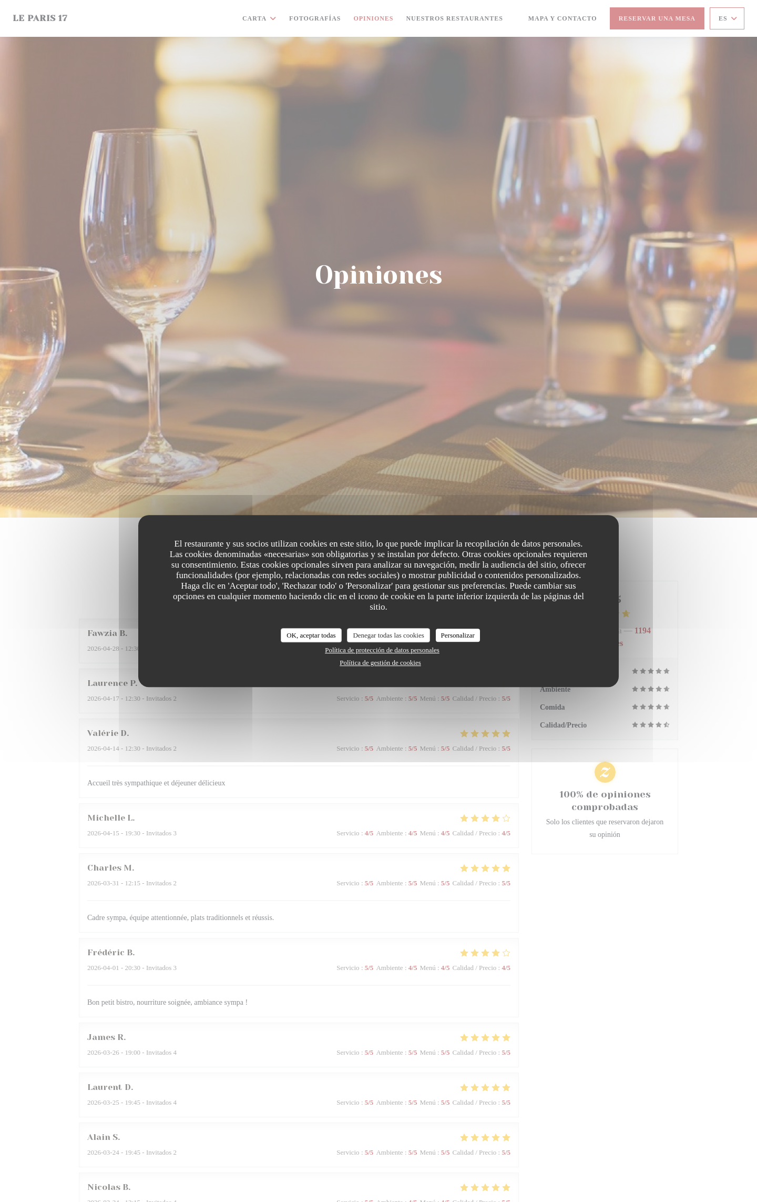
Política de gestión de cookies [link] (380, 662)
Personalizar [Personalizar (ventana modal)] (458, 635)
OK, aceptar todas (311, 635)
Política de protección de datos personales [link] (382, 650)
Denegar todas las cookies (388, 635)
